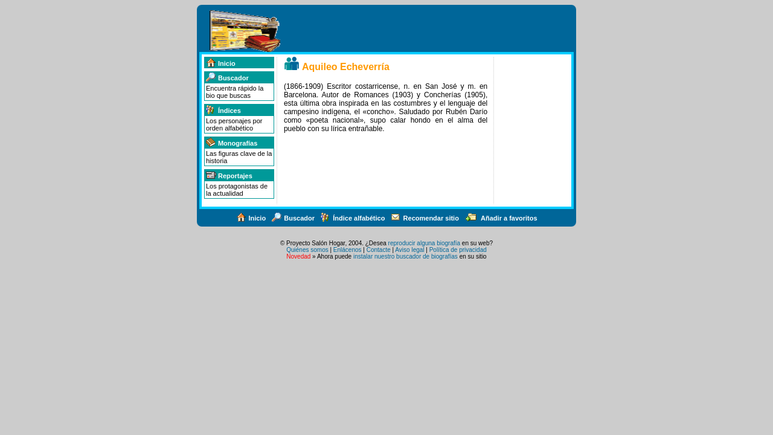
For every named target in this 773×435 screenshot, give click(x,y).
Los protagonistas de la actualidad (237, 189)
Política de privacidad (458, 249)
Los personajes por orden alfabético (234, 124)
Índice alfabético (352, 218)
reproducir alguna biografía (424, 243)
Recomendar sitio (425, 218)
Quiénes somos (307, 249)
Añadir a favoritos (500, 218)
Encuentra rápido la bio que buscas (234, 92)
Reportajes (228, 175)
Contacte (379, 249)
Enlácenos (347, 249)
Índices (223, 110)
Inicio (220, 63)
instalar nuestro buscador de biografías (405, 256)
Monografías (231, 143)
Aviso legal (409, 249)
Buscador (227, 78)
